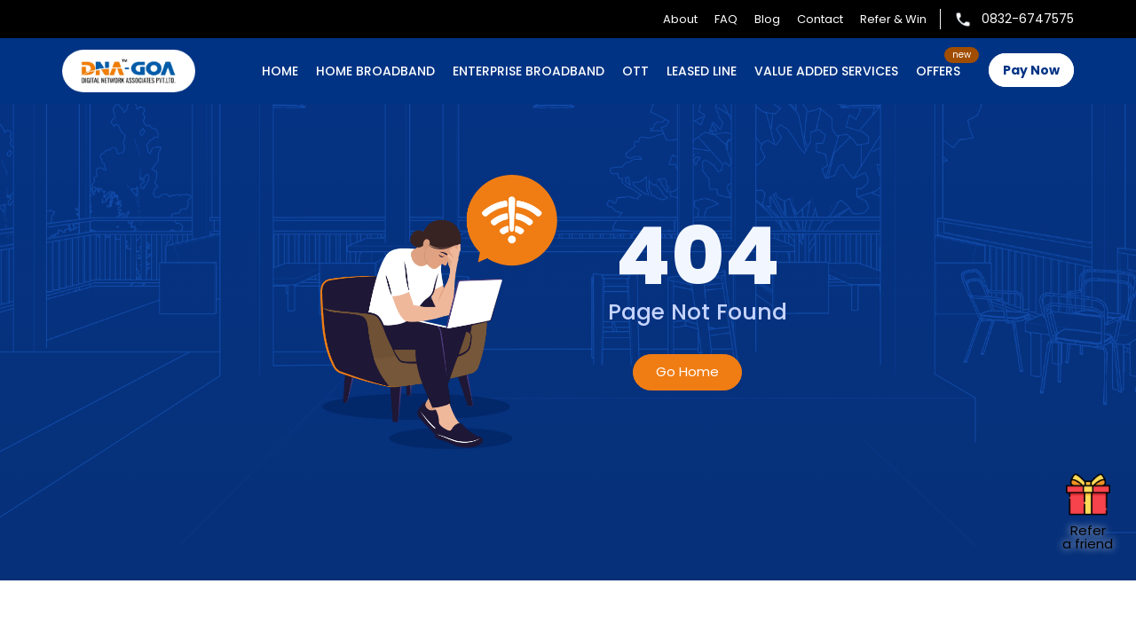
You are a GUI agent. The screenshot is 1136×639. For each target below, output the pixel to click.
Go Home (687, 371)
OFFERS (938, 71)
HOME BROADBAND (375, 71)
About (680, 19)
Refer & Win (893, 19)
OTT (635, 71)
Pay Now (1031, 70)
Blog (767, 19)
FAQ (726, 19)
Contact (820, 19)
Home (280, 71)
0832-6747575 (1014, 19)
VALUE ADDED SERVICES (826, 71)
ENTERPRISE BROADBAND (528, 71)
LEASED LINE (702, 71)
